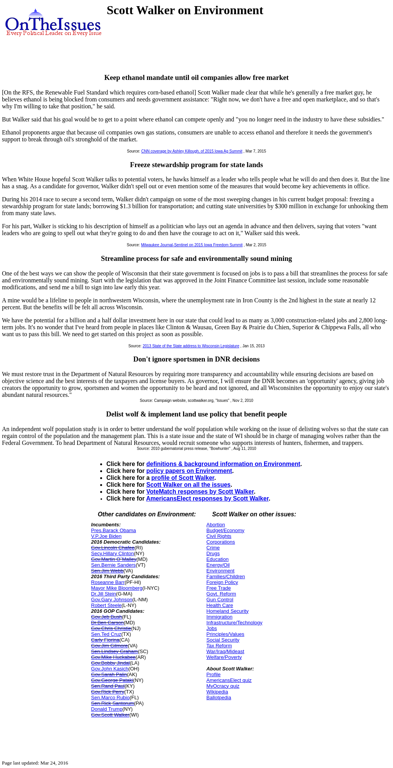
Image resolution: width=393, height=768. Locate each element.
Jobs (211, 628)
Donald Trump (106, 709)
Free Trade (218, 588)
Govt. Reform (221, 594)
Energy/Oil (218, 565)
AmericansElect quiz (229, 680)
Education (217, 559)
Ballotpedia (218, 697)
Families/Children (225, 576)
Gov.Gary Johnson (111, 599)
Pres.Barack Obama (113, 530)
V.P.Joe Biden (106, 536)
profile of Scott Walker (182, 477)
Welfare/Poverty (224, 657)
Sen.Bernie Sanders (113, 565)
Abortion (215, 524)
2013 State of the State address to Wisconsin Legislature (191, 346)
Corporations (220, 542)
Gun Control (219, 599)
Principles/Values (225, 634)
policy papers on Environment (189, 471)
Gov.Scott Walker (110, 715)
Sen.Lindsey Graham (114, 651)
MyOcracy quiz (222, 686)
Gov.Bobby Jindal (110, 663)
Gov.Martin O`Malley (113, 559)
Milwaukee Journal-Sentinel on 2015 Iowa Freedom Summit (192, 245)
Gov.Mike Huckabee (113, 657)
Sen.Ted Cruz (106, 634)
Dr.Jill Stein (103, 594)
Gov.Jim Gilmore (109, 646)
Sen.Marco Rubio (110, 697)
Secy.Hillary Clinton (112, 553)
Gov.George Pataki (112, 680)
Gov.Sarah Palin (109, 674)
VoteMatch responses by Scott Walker (200, 491)
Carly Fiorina (105, 640)
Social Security (222, 640)
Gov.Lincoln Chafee (112, 548)
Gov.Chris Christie (111, 628)
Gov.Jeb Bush (106, 617)
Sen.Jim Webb (107, 571)
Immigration (219, 617)
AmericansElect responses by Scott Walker (207, 498)
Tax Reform (219, 646)
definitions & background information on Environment (223, 464)
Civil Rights (218, 536)
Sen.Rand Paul (107, 686)
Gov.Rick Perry (107, 692)
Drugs (213, 553)
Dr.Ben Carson (107, 622)
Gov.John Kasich (109, 669)
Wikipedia (217, 692)
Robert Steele (106, 605)
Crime (213, 548)
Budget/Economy (225, 530)
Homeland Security (227, 611)
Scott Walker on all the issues (188, 484)
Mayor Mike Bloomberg (116, 588)
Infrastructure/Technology (234, 622)
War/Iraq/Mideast (225, 651)
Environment (220, 571)
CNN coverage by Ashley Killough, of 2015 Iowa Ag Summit (191, 151)
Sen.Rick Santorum (112, 703)
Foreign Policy (222, 582)
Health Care (219, 605)
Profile (213, 674)
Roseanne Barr (107, 582)
